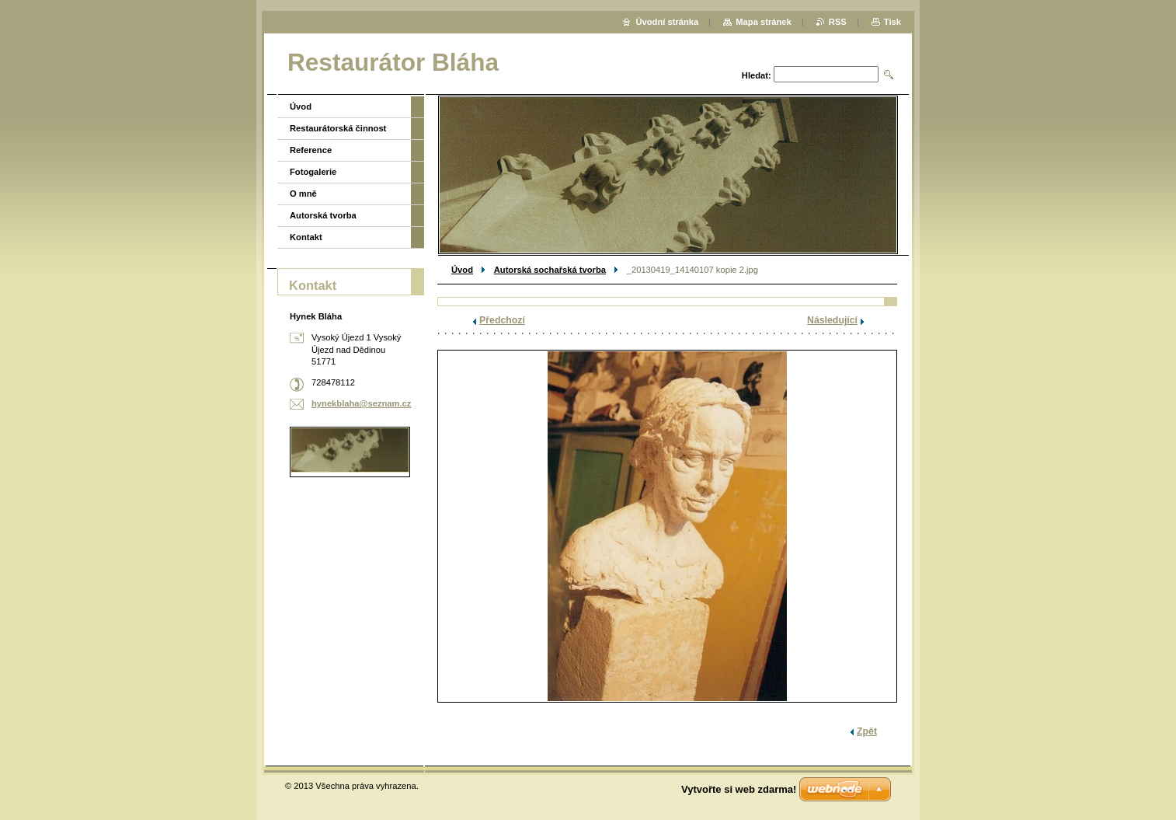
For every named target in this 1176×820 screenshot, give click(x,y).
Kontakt (306, 237)
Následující (832, 320)
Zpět (867, 731)
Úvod (462, 269)
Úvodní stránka (666, 21)
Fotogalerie (313, 171)
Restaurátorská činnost (338, 128)
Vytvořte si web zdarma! (738, 789)
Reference (311, 150)
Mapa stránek (764, 21)
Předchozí (502, 320)
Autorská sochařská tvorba (550, 269)
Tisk (892, 21)
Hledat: (756, 75)
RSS (838, 21)
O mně (303, 193)
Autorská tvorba (323, 215)
